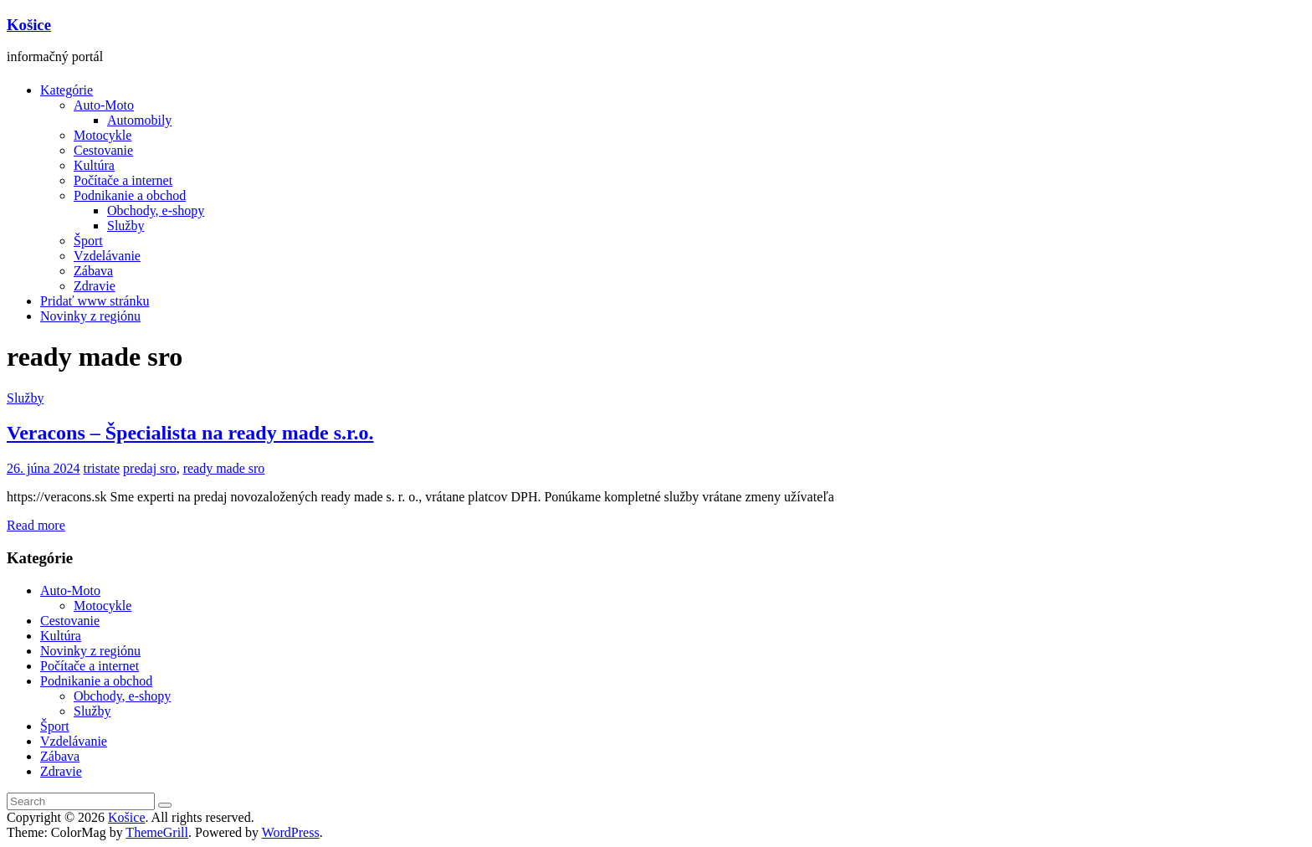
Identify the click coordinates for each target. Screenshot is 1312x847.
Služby (125, 225)
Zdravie (94, 286)
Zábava (93, 271)
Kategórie (66, 90)
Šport (88, 241)
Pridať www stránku (94, 301)
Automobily (139, 120)
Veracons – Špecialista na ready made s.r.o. (190, 433)
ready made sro (224, 468)
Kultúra (94, 165)
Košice (29, 24)
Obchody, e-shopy (155, 210)
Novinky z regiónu (90, 316)
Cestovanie (103, 150)
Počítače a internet (123, 180)
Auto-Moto (104, 105)
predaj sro (150, 468)
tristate (102, 468)
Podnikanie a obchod (130, 195)
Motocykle (102, 135)
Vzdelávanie (107, 256)
